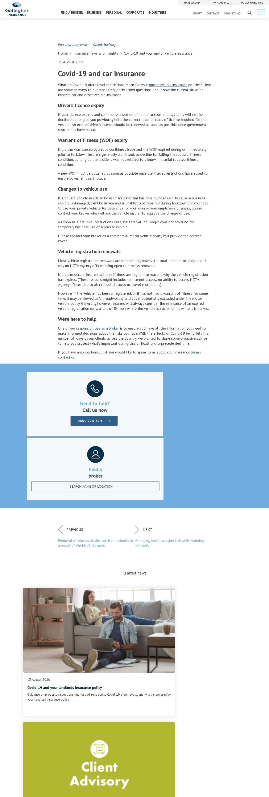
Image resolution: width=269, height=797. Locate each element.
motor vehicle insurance (168, 84)
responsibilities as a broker (97, 328)
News (103, 694)
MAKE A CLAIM (180, 669)
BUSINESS (94, 12)
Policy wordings (38, 689)
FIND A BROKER (72, 12)
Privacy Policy (121, 753)
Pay (29, 684)
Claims (31, 679)
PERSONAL (114, 12)
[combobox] (191, 422)
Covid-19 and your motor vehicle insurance (158, 53)
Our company (108, 679)
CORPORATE (135, 12)
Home (63, 53)
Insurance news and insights (96, 53)
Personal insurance (72, 44)
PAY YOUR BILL (180, 679)
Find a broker (134, 654)
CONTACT (212, 13)
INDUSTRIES (157, 12)
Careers (104, 684)
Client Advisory (104, 44)
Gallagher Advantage (113, 699)
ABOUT (197, 13)
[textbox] (187, 421)
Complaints (35, 694)
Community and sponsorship (118, 704)
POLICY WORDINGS (182, 688)
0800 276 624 (233, 13)
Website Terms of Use (97, 753)
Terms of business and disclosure (50, 699)
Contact (104, 689)
